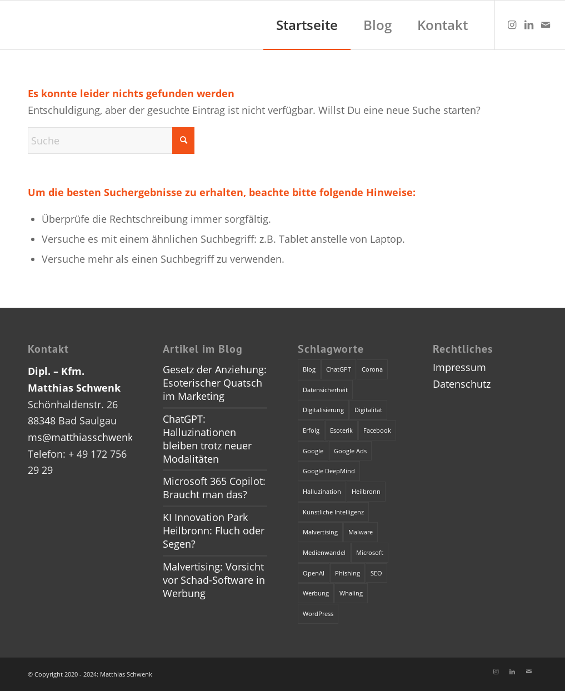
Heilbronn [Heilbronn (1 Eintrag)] (366, 491)
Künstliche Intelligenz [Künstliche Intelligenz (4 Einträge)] (333, 512)
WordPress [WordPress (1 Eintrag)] (318, 613)
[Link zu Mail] (545, 24)
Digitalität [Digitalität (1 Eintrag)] (368, 409)
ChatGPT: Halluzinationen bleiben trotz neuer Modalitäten (207, 438)
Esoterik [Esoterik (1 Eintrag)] (341, 430)
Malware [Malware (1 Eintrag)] (360, 532)
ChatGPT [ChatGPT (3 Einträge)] (338, 369)
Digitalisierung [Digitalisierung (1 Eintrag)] (323, 409)
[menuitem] (307, 25)
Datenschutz (462, 383)
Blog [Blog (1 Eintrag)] (309, 369)
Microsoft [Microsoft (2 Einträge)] (369, 552)
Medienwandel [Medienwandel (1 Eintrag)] (324, 552)
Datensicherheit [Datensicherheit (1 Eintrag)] (325, 389)
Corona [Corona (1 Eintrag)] (372, 369)
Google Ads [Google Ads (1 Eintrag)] (350, 451)
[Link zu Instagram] (512, 24)
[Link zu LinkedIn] (529, 24)
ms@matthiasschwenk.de (87, 437)
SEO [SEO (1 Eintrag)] (376, 573)
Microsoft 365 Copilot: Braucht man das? (214, 487)
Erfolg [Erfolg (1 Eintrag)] (311, 430)
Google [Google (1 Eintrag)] (313, 451)
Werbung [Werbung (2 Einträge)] (316, 593)
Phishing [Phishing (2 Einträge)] (347, 573)
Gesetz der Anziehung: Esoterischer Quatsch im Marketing (215, 383)
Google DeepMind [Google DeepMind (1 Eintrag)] (329, 471)
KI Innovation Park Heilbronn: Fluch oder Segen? (213, 530)
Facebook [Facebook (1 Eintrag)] (377, 430)
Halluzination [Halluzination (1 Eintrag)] (322, 491)
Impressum (459, 367)
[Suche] (111, 140)
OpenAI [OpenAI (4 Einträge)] (313, 573)
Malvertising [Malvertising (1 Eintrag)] (320, 532)
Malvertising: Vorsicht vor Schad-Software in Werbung (214, 580)
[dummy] (11, 25)
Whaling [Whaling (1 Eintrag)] (351, 593)
